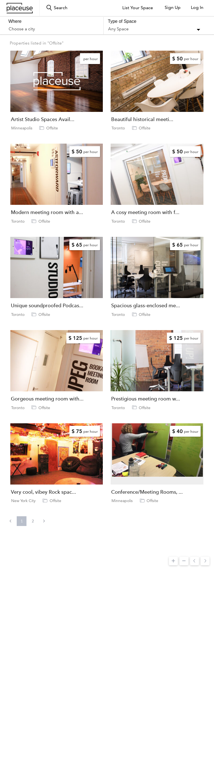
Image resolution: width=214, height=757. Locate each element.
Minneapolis (21, 128)
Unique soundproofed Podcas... (47, 305)
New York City (23, 500)
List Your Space (137, 7)
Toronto (118, 128)
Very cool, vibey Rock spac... (43, 492)
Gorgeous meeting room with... (47, 399)
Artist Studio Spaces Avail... (42, 119)
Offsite (52, 128)
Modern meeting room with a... (47, 212)
